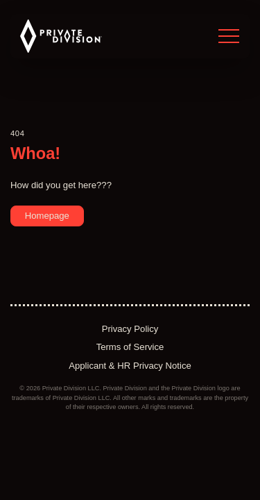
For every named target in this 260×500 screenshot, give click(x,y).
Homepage (47, 215)
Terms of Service (130, 347)
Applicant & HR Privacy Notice (130, 365)
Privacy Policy (130, 329)
